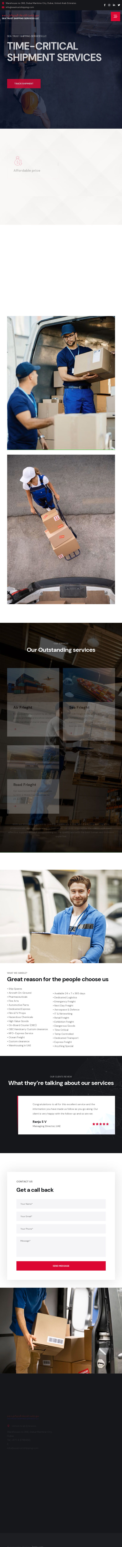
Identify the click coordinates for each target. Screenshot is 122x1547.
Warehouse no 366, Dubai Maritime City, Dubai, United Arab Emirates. (41, 3)
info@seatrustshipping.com (20, 7)
